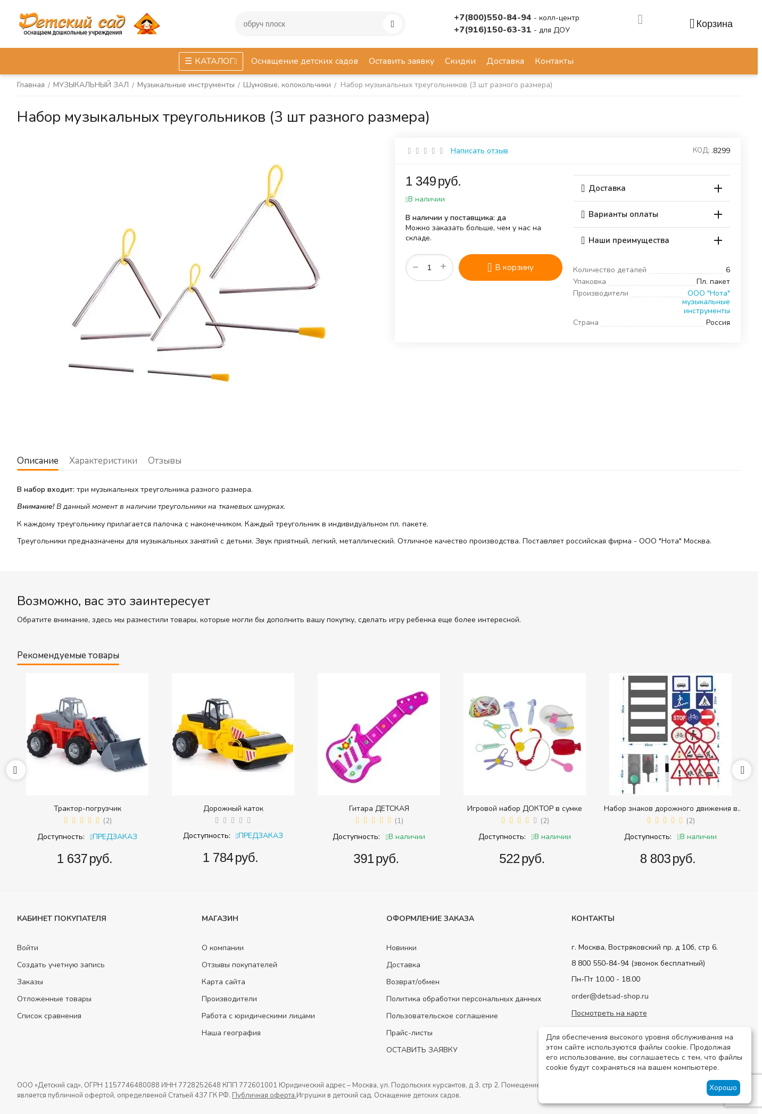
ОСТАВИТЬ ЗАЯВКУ (422, 1050)
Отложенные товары (54, 999)
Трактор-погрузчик (87, 808)
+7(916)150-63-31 (494, 30)
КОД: (701, 150)
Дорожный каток (233, 808)
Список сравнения (49, 1016)
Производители (229, 999)
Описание (38, 461)
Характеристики (103, 461)
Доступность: (61, 837)
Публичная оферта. (264, 1095)
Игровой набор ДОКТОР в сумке (524, 808)
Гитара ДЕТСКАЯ (379, 808)
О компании (223, 948)
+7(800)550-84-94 (494, 17)
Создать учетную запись (61, 965)
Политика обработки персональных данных (463, 999)
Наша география (231, 1033)
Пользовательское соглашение (442, 1016)
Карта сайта (223, 982)
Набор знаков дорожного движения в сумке (671, 808)
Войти (27, 948)
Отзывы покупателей (239, 965)
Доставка (403, 965)
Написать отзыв (479, 151)
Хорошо (723, 1088)
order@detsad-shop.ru (610, 996)
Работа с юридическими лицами (258, 1016)
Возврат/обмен (413, 982)
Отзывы (164, 461)
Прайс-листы (409, 1033)
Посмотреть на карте (609, 1013)
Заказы (30, 982)
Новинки (401, 948)
